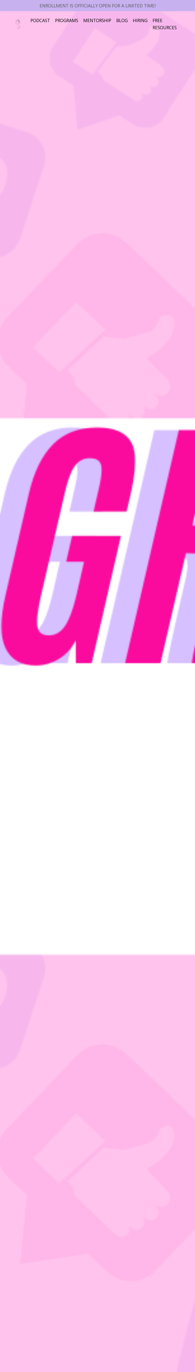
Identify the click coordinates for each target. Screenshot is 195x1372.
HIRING (146, 20)
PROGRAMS (68, 20)
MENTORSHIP (101, 20)
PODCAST (40, 20)
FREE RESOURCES (171, 24)
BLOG (127, 20)
